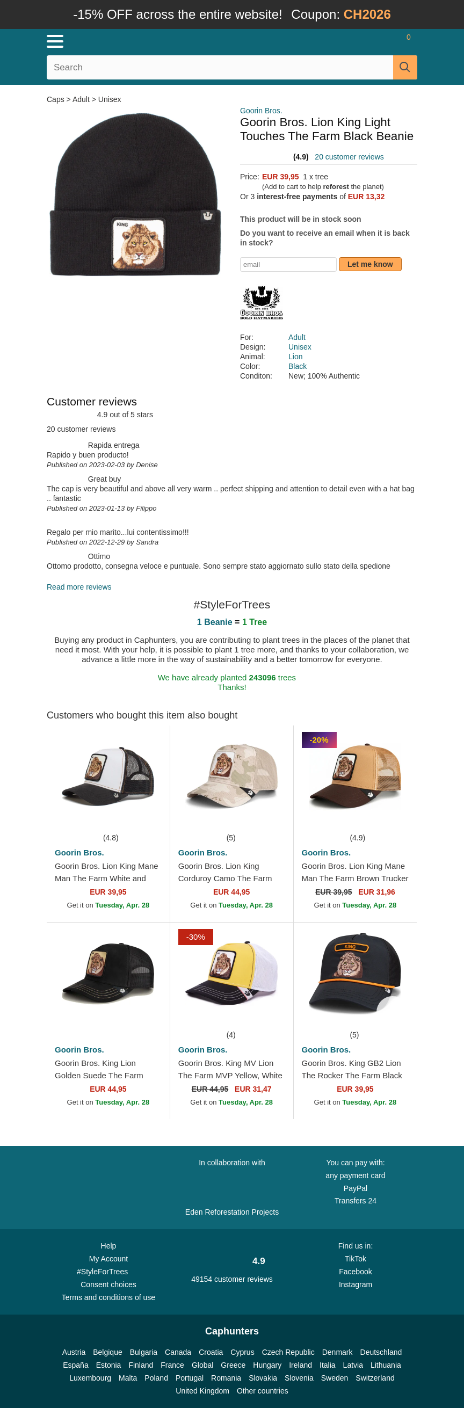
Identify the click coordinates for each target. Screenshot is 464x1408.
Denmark (337, 1352)
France (172, 1365)
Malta (128, 1378)
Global (202, 1365)
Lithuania (386, 1365)
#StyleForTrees (108, 1271)
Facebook (355, 1271)
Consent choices (108, 1284)
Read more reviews (79, 587)
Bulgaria (143, 1352)
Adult (81, 99)
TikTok (355, 1258)
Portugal (190, 1378)
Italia (328, 1365)
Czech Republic (288, 1352)
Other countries (262, 1391)
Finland (140, 1365)
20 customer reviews (349, 157)
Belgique (107, 1352)
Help (109, 1246)
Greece (233, 1365)
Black (297, 366)
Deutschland (381, 1352)
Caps (57, 99)
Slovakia (263, 1378)
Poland (156, 1378)
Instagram (355, 1284)
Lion (295, 356)
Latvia (353, 1365)
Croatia (211, 1352)
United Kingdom (202, 1391)
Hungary (267, 1365)
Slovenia (299, 1378)
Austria (74, 1352)
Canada (178, 1352)
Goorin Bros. (261, 110)
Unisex (109, 99)
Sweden (335, 1378)
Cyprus (242, 1352)
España (75, 1365)
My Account (108, 1258)
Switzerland (375, 1378)
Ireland (300, 1365)
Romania (226, 1378)
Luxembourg (90, 1378)
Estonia (108, 1365)
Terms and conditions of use (108, 1297)
